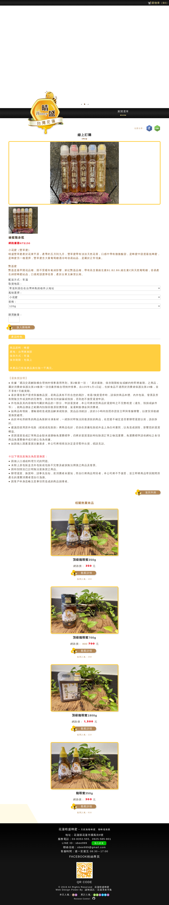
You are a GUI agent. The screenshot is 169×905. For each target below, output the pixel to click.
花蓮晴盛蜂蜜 (101, 887)
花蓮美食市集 (104, 889)
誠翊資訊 (90, 889)
